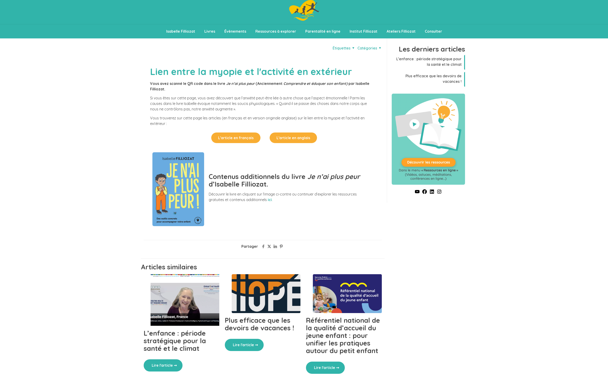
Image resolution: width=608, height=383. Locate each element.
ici (270, 199)
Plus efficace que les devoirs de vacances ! (259, 324)
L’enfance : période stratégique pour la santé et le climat (175, 340)
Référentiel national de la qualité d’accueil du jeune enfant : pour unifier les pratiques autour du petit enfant (343, 335)
